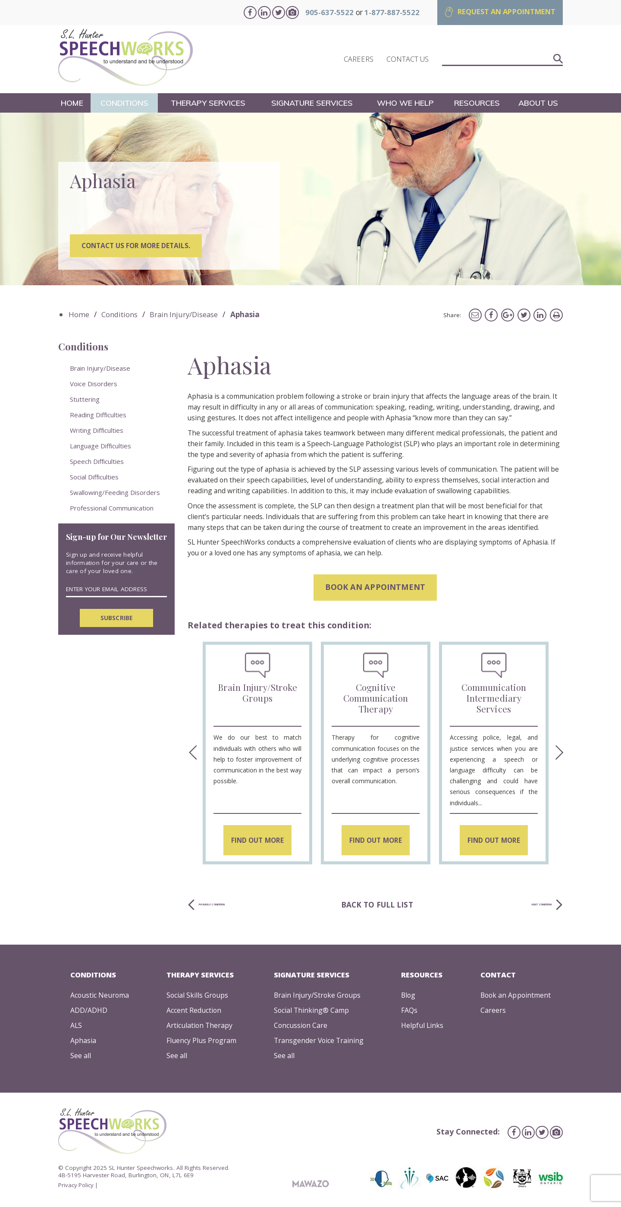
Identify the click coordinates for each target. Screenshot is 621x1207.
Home (72, 104)
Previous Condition (243, 906)
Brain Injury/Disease (188, 316)
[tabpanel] (310, 199)
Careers (492, 1012)
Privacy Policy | (78, 1186)
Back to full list (384, 906)
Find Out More (257, 840)
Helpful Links (423, 1027)
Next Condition (516, 906)
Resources (477, 104)
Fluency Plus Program (202, 1042)
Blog (408, 997)
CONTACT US (407, 60)
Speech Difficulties (97, 462)
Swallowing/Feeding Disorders (115, 493)
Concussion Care (301, 1027)
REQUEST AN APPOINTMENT (501, 12)
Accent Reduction (194, 1012)
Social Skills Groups (198, 997)
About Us (538, 104)
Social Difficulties (94, 477)
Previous (192, 755)
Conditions (124, 104)
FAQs (409, 1012)
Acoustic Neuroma (100, 997)
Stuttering (85, 400)
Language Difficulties (100, 446)
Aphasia (82, 1042)
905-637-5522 (318, 12)
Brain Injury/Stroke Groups (318, 997)
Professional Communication (112, 508)
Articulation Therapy (199, 1027)
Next (559, 755)
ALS (75, 1027)
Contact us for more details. (138, 248)
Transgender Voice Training (320, 1042)
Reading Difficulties (98, 415)
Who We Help (405, 104)
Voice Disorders (93, 384)
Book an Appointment (515, 997)
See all (79, 1057)
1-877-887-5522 (381, 12)
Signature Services (313, 104)
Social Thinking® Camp (312, 1012)
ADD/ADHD (87, 1012)
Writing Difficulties (96, 431)
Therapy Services (208, 104)
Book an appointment (375, 588)
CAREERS (358, 60)
